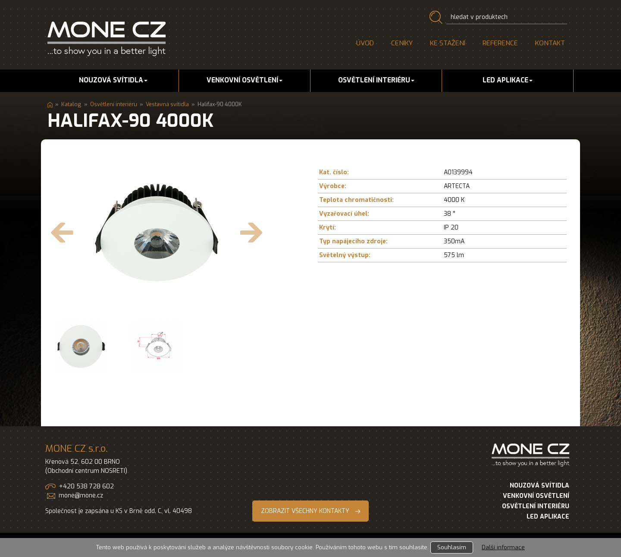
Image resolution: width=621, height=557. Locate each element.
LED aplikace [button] (508, 80)
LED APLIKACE (548, 517)
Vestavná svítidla (167, 104)
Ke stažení (447, 43)
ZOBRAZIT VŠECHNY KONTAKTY (305, 511)
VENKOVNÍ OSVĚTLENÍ (536, 496)
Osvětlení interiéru (113, 104)
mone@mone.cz (81, 495)
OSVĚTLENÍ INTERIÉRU (535, 506)
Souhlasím (451, 547)
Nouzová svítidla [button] (113, 80)
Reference (500, 43)
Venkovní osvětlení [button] (244, 80)
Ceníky (402, 43)
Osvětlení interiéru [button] (376, 80)
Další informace (503, 547)
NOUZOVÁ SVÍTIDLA (539, 485)
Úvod (365, 43)
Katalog (71, 104)
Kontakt (550, 43)
